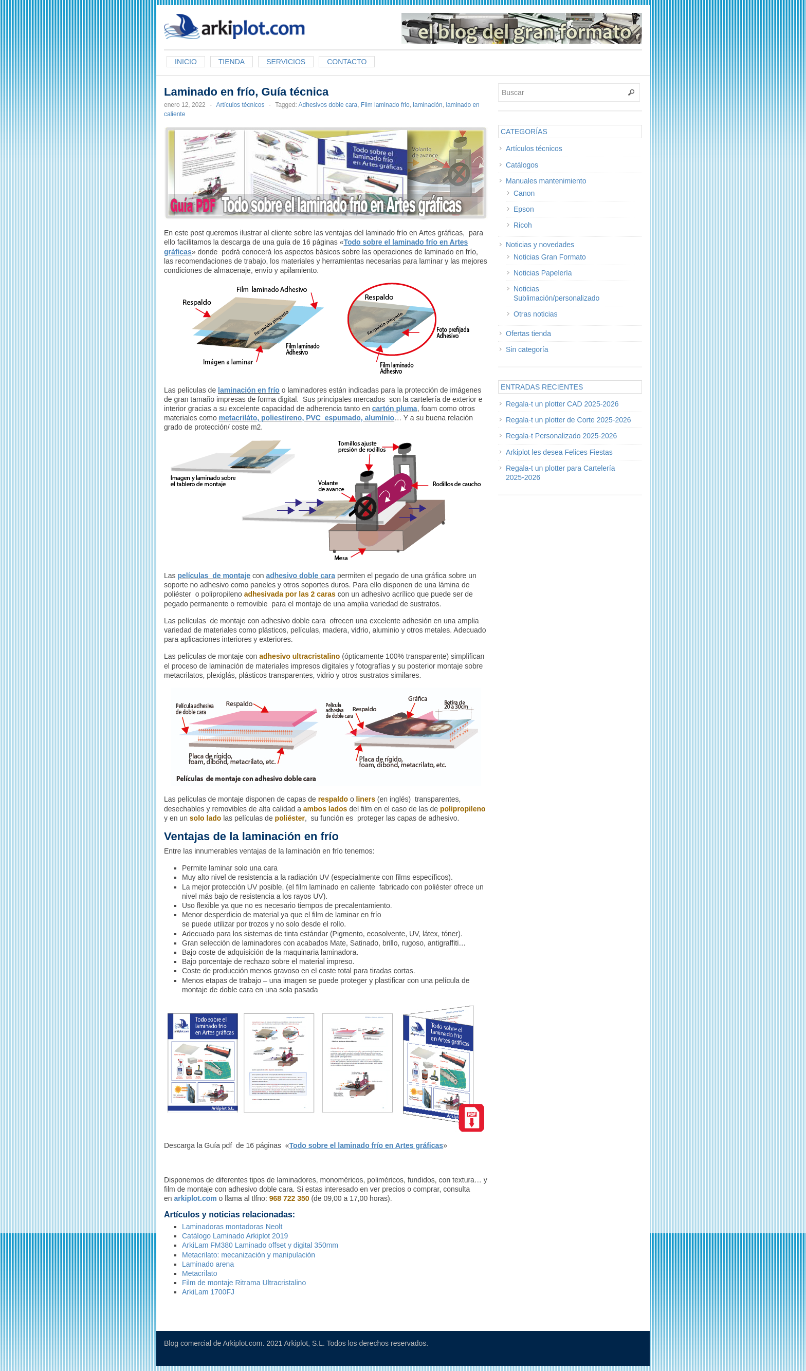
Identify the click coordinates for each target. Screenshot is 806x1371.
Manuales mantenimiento (546, 181)
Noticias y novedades (540, 244)
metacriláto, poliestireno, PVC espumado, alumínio (307, 418)
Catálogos (522, 165)
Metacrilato (199, 1273)
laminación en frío (249, 390)
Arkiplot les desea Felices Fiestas (559, 452)
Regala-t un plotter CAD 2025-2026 (562, 404)
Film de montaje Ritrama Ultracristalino (244, 1283)
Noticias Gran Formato (550, 257)
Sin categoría (527, 349)
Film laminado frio (385, 104)
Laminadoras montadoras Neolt (232, 1226)
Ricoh (523, 225)
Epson (524, 209)
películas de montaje (213, 575)
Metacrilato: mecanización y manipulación (248, 1255)
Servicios (285, 62)
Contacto (347, 62)
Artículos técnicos (240, 104)
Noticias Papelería (543, 273)
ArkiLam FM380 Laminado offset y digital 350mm (260, 1245)
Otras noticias (536, 314)
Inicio (186, 62)
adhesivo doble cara (300, 575)
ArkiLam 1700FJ (208, 1292)
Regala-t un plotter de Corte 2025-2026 (568, 420)
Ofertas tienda (528, 333)
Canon (524, 193)
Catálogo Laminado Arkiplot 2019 (235, 1236)
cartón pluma (394, 408)
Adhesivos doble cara (328, 104)
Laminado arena (208, 1264)
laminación (427, 104)
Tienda (231, 62)
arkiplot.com (195, 1198)
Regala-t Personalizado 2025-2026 (561, 436)
